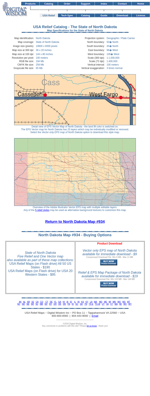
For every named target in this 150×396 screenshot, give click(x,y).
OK (59, 304)
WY (130, 304)
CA (37, 302)
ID (71, 302)
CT (46, 302)
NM (41, 304)
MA (95, 302)
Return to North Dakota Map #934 (75, 221)
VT (111, 304)
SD (81, 304)
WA (116, 304)
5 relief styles (42, 210)
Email (95, 315)
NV (46, 304)
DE (51, 302)
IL (75, 302)
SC (76, 304)
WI (120, 304)
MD (100, 302)
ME (105, 302)
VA (107, 304)
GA (59, 302)
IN (78, 302)
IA (67, 302)
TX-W (97, 304)
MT (128, 302)
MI (110, 302)
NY (50, 304)
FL (55, 302)
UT (103, 304)
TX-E (91, 304)
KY (87, 302)
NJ (37, 304)
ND (23, 304)
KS (82, 302)
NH (32, 304)
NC (18, 304)
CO (41, 302)
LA (91, 302)
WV (125, 304)
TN (85, 304)
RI (73, 304)
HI (64, 302)
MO (119, 302)
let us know (92, 326)
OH (55, 304)
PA (69, 304)
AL (24, 302)
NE (27, 304)
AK (20, 302)
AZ (33, 302)
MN (114, 302)
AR (28, 302)
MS (124, 302)
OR (64, 304)
